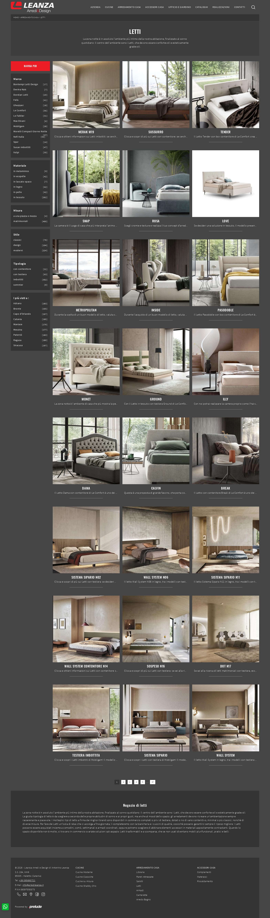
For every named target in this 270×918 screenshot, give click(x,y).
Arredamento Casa (129, 7)
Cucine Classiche (84, 876)
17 (153, 782)
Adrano (17, 303)
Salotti (139, 881)
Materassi (202, 876)
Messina (17, 329)
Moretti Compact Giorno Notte (30, 131)
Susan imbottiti (21, 147)
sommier (18, 284)
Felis (16, 100)
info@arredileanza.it (33, 885)
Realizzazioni (221, 7)
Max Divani (19, 120)
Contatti (239, 7)
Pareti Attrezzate (145, 876)
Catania (17, 319)
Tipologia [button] (19, 263)
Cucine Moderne (84, 872)
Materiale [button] (19, 165)
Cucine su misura (84, 881)
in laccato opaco (22, 181)
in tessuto (18, 197)
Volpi (16, 152)
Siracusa (18, 345)
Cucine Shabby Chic (86, 885)
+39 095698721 (27, 880)
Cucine (109, 7)
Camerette (141, 895)
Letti (42, 17)
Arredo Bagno (143, 899)
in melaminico (21, 171)
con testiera (20, 274)
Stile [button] (16, 234)
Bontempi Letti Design (25, 84)
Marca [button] (17, 79)
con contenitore (22, 269)
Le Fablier (18, 115)
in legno (17, 186)
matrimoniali (20, 221)
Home (16, 17)
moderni (18, 250)
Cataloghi (201, 7)
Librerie (140, 872)
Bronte (17, 308)
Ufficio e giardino (179, 7)
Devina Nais (19, 89)
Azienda (95, 7)
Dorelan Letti (20, 94)
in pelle (17, 192)
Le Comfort (19, 110)
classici (17, 239)
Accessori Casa (154, 7)
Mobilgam (18, 126)
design (17, 245)
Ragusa (17, 340)
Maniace (17, 324)
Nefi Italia (18, 136)
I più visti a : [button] (21, 298)
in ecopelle (19, 176)
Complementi (204, 872)
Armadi (140, 890)
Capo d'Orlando (22, 313)
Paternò (17, 334)
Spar (15, 141)
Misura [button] (17, 210)
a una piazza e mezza (25, 216)
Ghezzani (18, 105)
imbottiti (18, 279)
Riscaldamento (205, 881)
